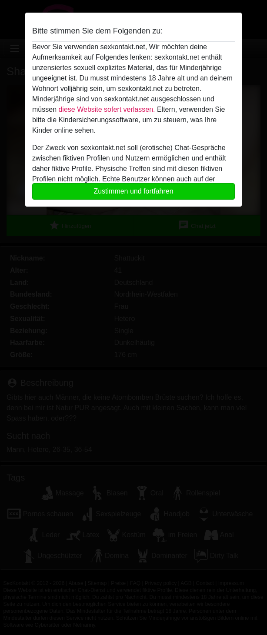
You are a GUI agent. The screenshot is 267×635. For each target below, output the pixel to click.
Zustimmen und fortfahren (133, 191)
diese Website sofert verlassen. (106, 109)
